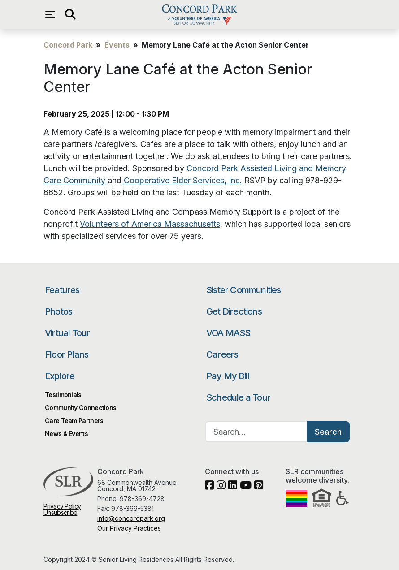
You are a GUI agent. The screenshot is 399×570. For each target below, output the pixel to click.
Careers (222, 354)
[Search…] (256, 431)
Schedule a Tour (238, 397)
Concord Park (199, 14)
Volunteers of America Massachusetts (150, 224)
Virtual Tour (67, 333)
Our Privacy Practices (129, 528)
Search (328, 431)
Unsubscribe (60, 512)
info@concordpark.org (131, 518)
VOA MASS (228, 333)
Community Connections (80, 407)
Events (117, 44)
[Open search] (70, 14)
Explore (59, 376)
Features (62, 290)
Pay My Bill (227, 376)
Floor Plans (66, 354)
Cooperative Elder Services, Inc (182, 180)
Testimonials (63, 394)
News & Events (66, 433)
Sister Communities (243, 290)
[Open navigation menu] (52, 14)
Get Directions (234, 311)
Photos (58, 311)
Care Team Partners (74, 420)
